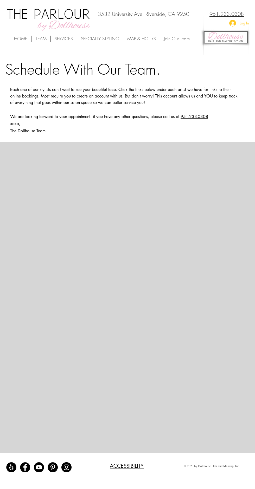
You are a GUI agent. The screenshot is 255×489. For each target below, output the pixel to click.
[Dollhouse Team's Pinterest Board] (53, 467)
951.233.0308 (226, 13)
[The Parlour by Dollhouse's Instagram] (66, 467)
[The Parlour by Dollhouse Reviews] (11, 467)
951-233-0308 (194, 116)
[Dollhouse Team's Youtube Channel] (39, 467)
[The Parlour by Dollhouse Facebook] (25, 467)
